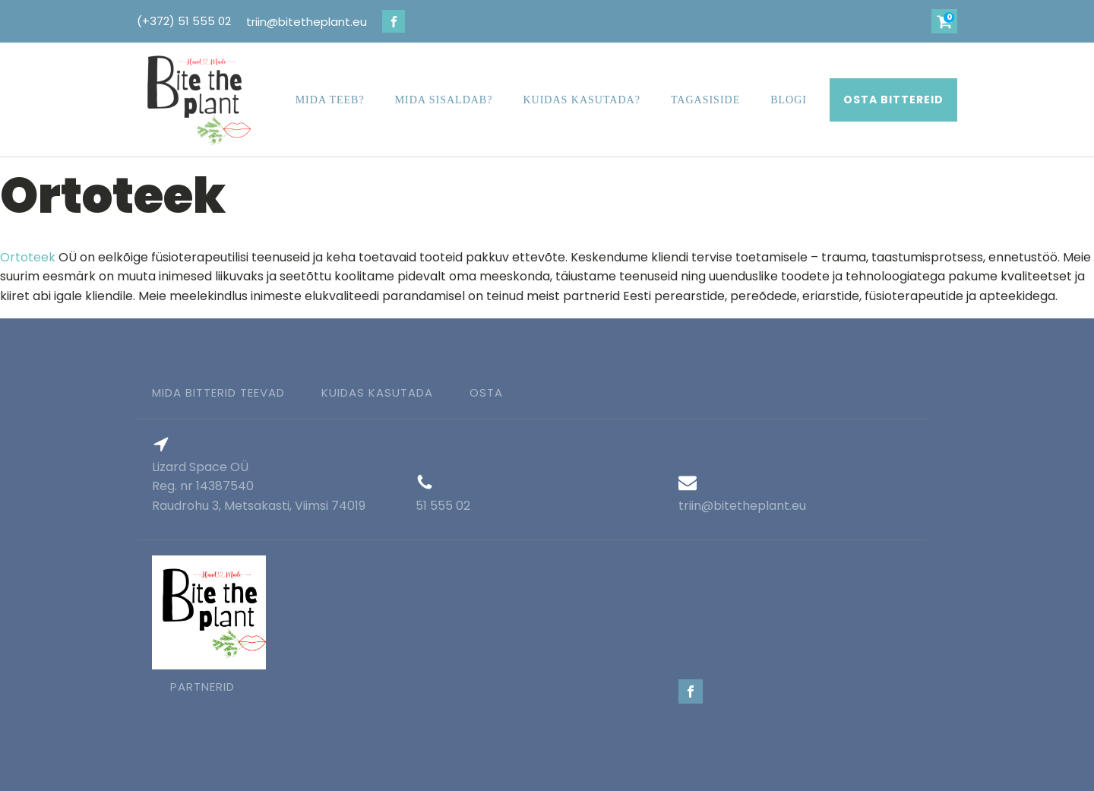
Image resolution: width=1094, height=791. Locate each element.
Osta (486, 392)
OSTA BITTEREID (893, 99)
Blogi (788, 100)
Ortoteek (27, 257)
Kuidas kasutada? (581, 100)
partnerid (202, 686)
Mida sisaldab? (444, 100)
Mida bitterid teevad (218, 392)
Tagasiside (705, 100)
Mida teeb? (330, 100)
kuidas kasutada (377, 392)
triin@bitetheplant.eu (306, 22)
